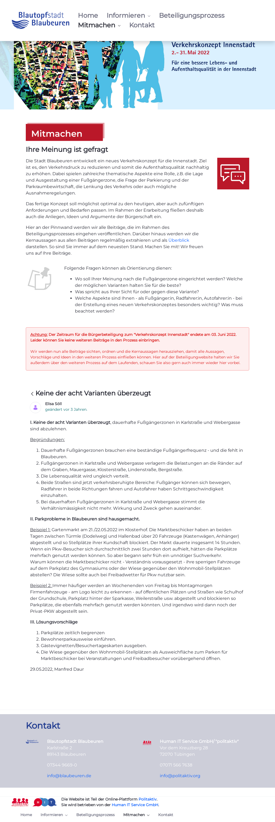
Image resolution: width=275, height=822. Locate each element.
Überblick (178, 240)
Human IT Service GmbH (135, 804)
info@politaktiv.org (180, 775)
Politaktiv (148, 799)
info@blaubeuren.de (69, 775)
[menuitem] (88, 15)
